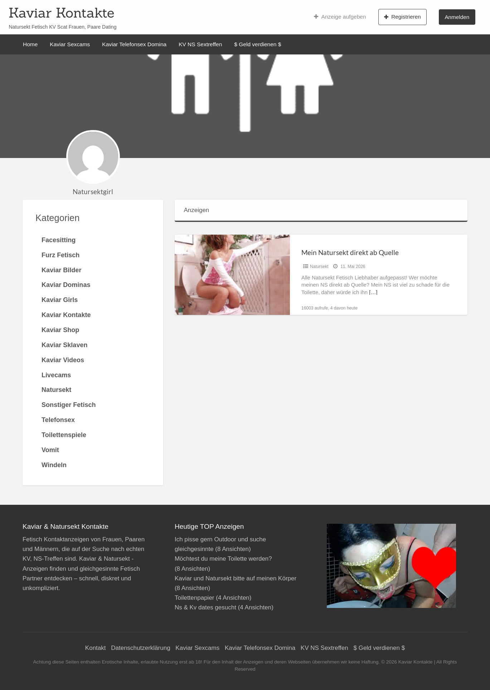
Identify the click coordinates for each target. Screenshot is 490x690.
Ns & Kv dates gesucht (205, 607)
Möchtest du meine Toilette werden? (223, 558)
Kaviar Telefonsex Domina (134, 44)
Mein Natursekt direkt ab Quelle (350, 252)
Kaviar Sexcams (70, 44)
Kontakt (95, 648)
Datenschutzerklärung (140, 648)
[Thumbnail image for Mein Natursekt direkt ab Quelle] (232, 275)
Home (30, 44)
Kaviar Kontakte (61, 12)
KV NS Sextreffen (200, 44)
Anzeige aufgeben (340, 17)
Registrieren (402, 17)
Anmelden (457, 17)
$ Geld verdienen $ (257, 44)
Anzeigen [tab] (196, 210)
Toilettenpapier (194, 597)
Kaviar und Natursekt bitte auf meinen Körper (235, 578)
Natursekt (319, 266)
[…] (373, 292)
